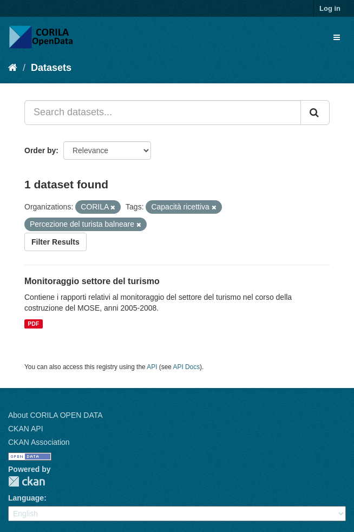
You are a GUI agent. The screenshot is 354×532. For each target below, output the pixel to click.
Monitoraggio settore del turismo (92, 281)
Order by (40, 150)
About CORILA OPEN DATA (55, 415)
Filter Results (55, 242)
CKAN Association (39, 442)
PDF (33, 323)
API (152, 367)
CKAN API (25, 428)
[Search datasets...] (162, 112)
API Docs (186, 367)
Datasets (51, 67)
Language (26, 498)
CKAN (26, 481)
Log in (329, 8)
